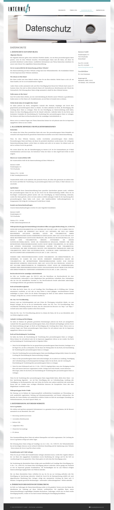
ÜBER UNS (73, 10)
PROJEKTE (61, 10)
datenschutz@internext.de (85, 67)
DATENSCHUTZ (86, 10)
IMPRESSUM (100, 10)
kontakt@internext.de (96, 507)
